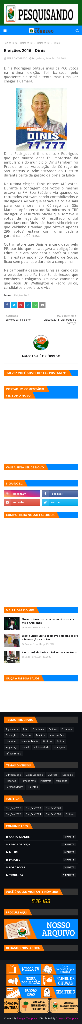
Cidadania (38, 729)
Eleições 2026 (53, 814)
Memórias (61, 781)
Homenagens (28, 781)
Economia (67, 729)
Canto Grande (42, 836)
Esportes (26, 735)
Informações (57, 735)
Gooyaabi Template (67, 1018)
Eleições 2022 (13, 814)
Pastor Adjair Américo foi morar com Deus (49, 652)
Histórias (11, 781)
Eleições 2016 (27, 43)
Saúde (60, 741)
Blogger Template (27, 1018)
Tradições (59, 747)
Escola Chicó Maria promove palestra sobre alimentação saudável (50, 637)
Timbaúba (42, 875)
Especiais (67, 774)
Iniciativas (45, 781)
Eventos (40, 735)
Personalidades (14, 787)
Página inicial (11, 43)
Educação (11, 735)
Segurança (11, 747)
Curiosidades (13, 774)
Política (70, 814)
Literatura (11, 741)
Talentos (33, 787)
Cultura (53, 729)
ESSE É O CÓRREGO (17, 58)
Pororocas (42, 867)
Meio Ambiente (29, 741)
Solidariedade (41, 747)
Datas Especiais (34, 774)
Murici (42, 852)
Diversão (53, 774)
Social (25, 747)
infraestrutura (13, 753)
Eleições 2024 (33, 814)
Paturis (42, 859)
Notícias (47, 741)
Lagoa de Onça (42, 844)
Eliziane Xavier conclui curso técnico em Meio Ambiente (48, 621)
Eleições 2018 (33, 808)
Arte (25, 729)
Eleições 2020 (53, 808)
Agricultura (12, 729)
